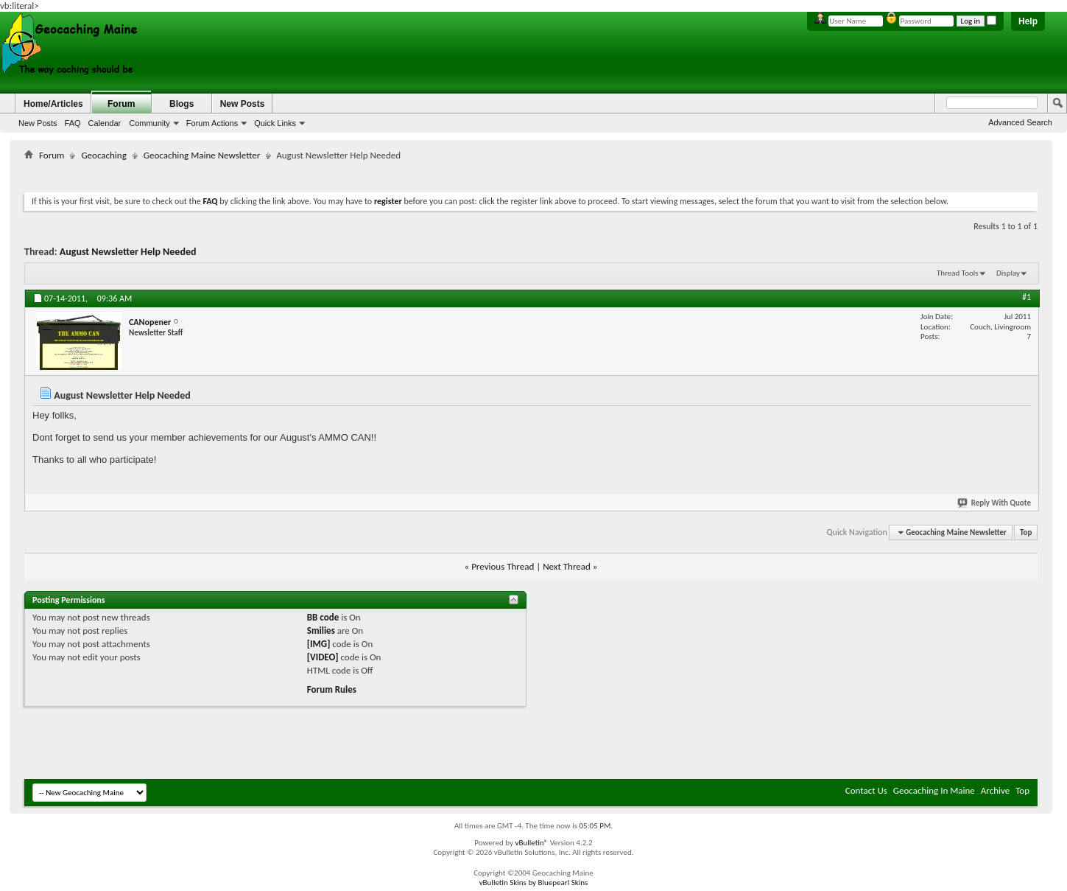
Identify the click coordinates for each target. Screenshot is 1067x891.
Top (1026, 532)
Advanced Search (1020, 122)
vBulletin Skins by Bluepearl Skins (533, 882)
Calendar (105, 123)
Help (1028, 21)
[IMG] (319, 643)
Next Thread (567, 566)
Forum (121, 104)
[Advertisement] (531, 173)
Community (149, 123)
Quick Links (275, 123)
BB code (323, 617)
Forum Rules (331, 689)
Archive (995, 790)
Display (1008, 273)
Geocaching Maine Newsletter (202, 155)
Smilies (321, 630)
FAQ (73, 123)
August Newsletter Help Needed (128, 251)
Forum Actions (212, 123)
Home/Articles (53, 104)
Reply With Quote (995, 503)
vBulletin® (531, 843)
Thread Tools (958, 273)
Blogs (181, 104)
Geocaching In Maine (934, 790)
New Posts (37, 123)
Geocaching (103, 155)
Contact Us (866, 790)
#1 (1026, 297)
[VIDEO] (323, 657)
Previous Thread (502, 566)
